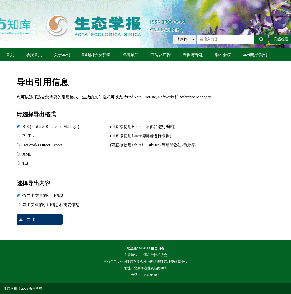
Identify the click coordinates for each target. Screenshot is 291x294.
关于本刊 (62, 55)
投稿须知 (130, 55)
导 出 (26, 219)
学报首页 (34, 55)
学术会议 (223, 55)
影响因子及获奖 (96, 55)
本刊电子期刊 (255, 55)
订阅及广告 (160, 55)
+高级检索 (280, 39)
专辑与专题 (193, 55)
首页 (10, 55)
